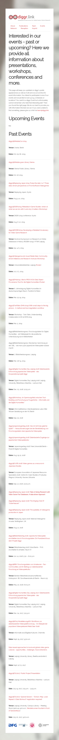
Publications (23, 26)
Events (42, 26)
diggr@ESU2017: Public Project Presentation (24, 673)
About (12, 26)
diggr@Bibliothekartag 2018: (29, 538)
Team (34, 26)
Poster (38, 265)
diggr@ (11, 510)
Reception (24, 28)
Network (13, 28)
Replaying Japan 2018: (22, 510)
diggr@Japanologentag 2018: (28, 428)
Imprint (34, 28)
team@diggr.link (43, 110)
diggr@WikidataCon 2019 (17, 141)
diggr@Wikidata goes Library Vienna (21, 162)
